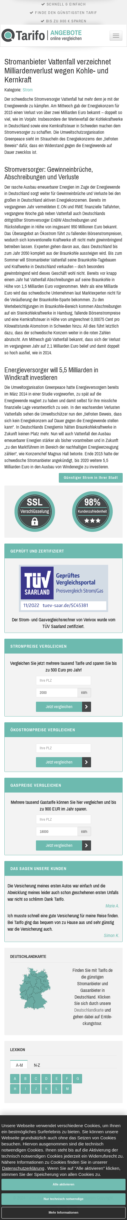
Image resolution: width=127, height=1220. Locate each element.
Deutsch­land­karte (89, 1010)
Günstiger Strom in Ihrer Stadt (91, 477)
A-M (19, 1065)
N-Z (37, 1065)
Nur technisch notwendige (63, 1199)
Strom (28, 89)
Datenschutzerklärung (23, 1168)
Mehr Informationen (64, 1212)
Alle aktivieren (64, 1184)
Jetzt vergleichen (68, 707)
